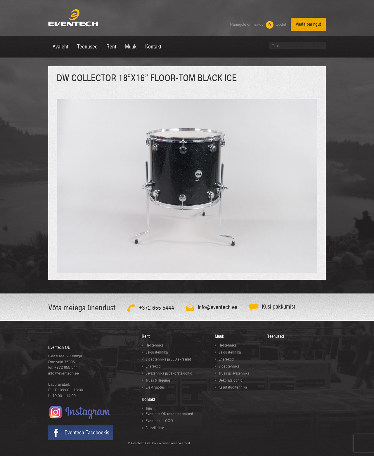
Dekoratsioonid (231, 380)
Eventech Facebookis (87, 432)
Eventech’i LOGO (159, 421)
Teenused (275, 336)
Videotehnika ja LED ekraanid (168, 359)
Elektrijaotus (155, 387)
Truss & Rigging (158, 380)
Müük (219, 336)
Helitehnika (154, 345)
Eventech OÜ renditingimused (169, 414)
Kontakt (148, 399)
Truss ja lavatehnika (234, 373)
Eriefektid (153, 366)
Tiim (149, 408)
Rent (146, 336)
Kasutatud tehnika (233, 387)
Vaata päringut (308, 24)
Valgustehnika (157, 352)
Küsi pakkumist (278, 307)
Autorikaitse (155, 428)
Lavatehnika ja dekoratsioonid (169, 373)
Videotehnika (229, 366)
